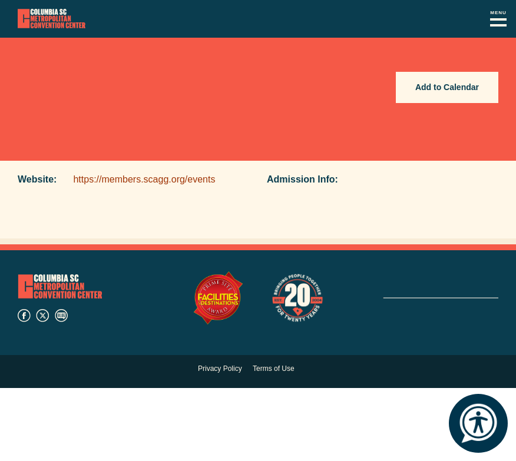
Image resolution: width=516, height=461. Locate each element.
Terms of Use (274, 368)
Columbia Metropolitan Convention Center (51, 18)
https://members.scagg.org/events (144, 179)
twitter (42, 315)
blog (61, 315)
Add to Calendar (447, 87)
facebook (24, 315)
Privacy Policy (220, 368)
